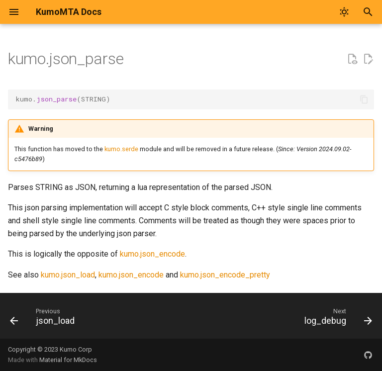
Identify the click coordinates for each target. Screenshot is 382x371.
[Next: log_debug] (336, 319)
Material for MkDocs (68, 360)
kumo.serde (121, 149)
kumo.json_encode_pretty (225, 274)
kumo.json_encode (152, 254)
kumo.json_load (68, 274)
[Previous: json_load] (44, 319)
